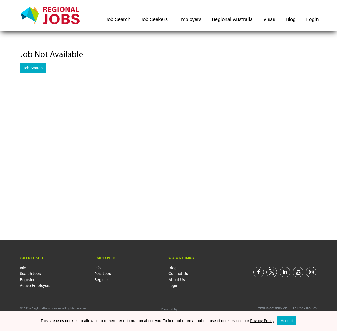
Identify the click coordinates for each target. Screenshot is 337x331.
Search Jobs (30, 273)
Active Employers (35, 285)
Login (312, 19)
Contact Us (178, 273)
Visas (269, 19)
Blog (291, 19)
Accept (287, 320)
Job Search (118, 19)
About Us (176, 279)
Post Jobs (102, 273)
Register (27, 279)
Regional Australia (232, 19)
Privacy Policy (303, 308)
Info (23, 267)
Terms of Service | (274, 308)
